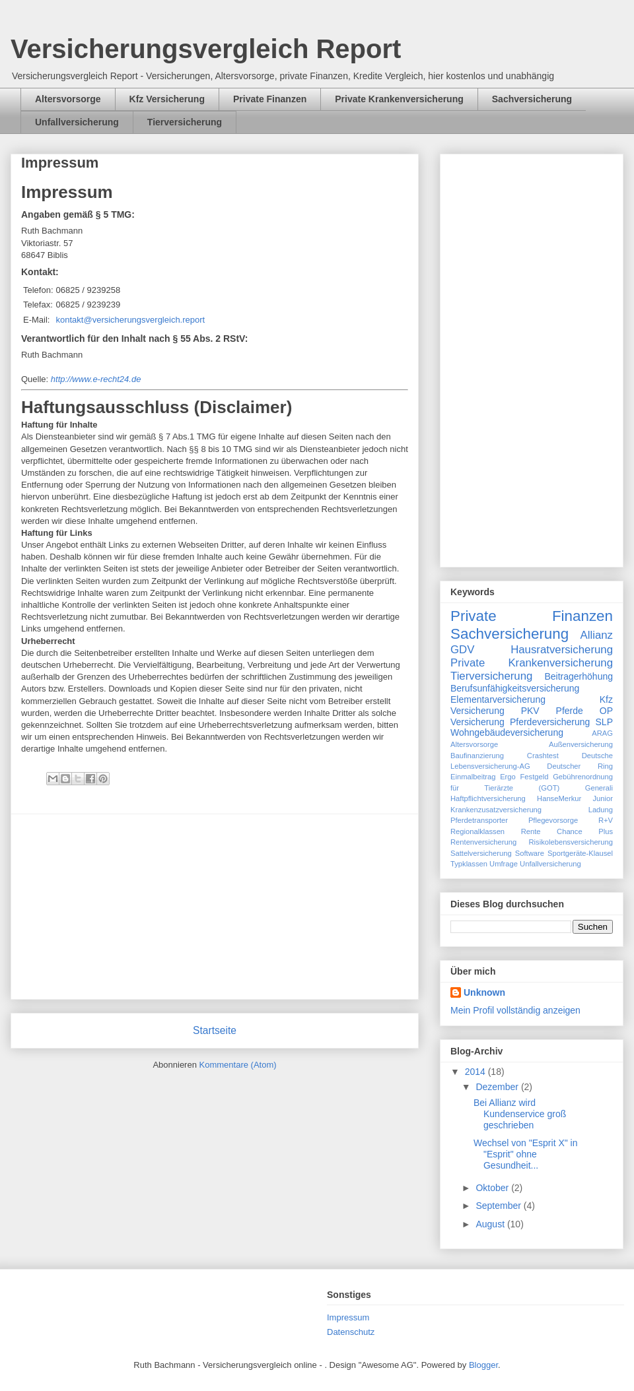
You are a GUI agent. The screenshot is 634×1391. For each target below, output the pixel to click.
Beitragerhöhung (578, 676)
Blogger (483, 1365)
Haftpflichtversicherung (488, 798)
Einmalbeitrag (472, 777)
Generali (599, 788)
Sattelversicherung (481, 853)
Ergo (508, 777)
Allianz (597, 635)
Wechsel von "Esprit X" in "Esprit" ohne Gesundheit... (526, 1154)
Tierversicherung (184, 122)
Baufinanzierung (477, 756)
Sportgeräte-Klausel (580, 853)
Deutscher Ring (580, 766)
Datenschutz (350, 1332)
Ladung (600, 810)
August (491, 1224)
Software (529, 853)
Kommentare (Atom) (238, 1065)
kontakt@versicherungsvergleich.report (130, 320)
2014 (476, 1071)
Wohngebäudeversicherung (506, 732)
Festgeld (534, 777)
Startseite (214, 1030)
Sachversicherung (532, 99)
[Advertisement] (215, 906)
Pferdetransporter (479, 820)
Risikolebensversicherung (571, 842)
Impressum (348, 1317)
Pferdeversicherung (550, 722)
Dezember (498, 1087)
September (499, 1205)
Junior (603, 798)
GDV (462, 649)
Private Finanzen (269, 99)
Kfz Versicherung (167, 99)
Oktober (493, 1187)
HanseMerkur (559, 798)
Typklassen (468, 864)
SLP (604, 722)
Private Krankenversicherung (399, 99)
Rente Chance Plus (567, 831)
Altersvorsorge (68, 99)
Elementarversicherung (498, 699)
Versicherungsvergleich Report (206, 48)
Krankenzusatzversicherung (496, 810)
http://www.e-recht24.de (96, 379)
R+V (605, 820)
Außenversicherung (581, 744)
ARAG (602, 733)
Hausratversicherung (562, 649)
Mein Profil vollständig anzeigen (515, 1010)
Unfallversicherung (77, 122)
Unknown (484, 992)
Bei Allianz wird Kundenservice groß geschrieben (520, 1113)
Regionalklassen (477, 831)
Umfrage (503, 864)
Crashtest (543, 756)
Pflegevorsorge (553, 820)
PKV (530, 710)
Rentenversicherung (483, 842)
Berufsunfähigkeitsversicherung (514, 688)
